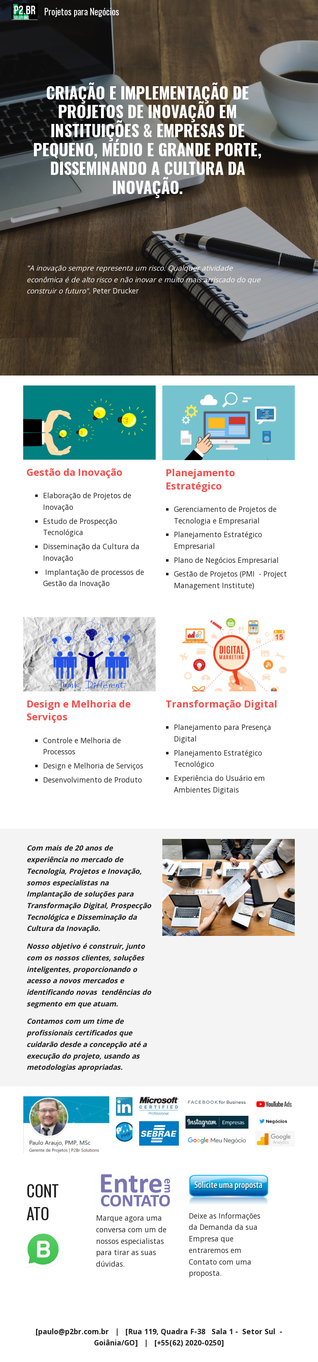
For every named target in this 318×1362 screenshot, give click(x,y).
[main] (147, 135)
